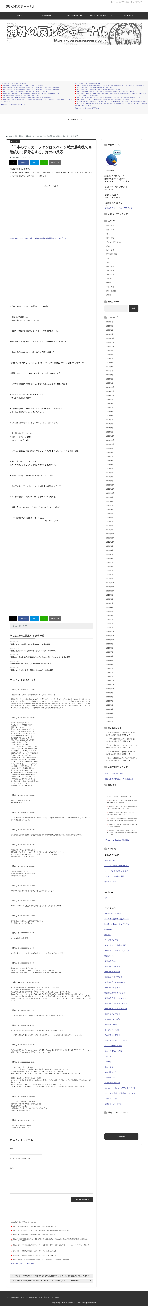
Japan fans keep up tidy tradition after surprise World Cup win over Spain (38, 238)
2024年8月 (110, 403)
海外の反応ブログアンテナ (115, 993)
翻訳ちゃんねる (110, 882)
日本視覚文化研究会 (112, 1035)
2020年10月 (110, 591)
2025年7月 (110, 358)
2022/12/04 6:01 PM (27, 1010)
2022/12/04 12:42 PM (27, 916)
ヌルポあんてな (110, 1072)
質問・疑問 (110, 270)
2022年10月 (110, 493)
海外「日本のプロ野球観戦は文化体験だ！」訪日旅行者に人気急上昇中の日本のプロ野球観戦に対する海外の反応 (110, 85)
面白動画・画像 (111, 254)
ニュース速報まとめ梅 (113, 1046)
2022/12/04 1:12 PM (27, 933)
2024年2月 (110, 428)
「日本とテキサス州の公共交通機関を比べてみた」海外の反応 (31, 670)
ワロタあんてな (110, 1099)
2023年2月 (110, 477)
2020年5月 (110, 611)
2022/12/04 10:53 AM (27, 830)
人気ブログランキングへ (114, 773)
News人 (107, 935)
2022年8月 (110, 501)
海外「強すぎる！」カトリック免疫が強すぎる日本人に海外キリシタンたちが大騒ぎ (28, 97)
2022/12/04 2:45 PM (27, 963)
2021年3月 (110, 570)
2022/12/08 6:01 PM (27, 1120)
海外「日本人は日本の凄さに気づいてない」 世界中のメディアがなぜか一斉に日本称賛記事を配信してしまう (109, 97)
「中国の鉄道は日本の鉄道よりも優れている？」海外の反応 (30, 664)
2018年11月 (110, 685)
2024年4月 (110, 420)
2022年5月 (110, 513)
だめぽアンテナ (110, 1025)
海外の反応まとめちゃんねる (115, 1003)
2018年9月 (110, 693)
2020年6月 (110, 607)
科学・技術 (110, 225)
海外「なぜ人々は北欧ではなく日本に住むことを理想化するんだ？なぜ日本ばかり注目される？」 (42, 1230)
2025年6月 (110, 363)
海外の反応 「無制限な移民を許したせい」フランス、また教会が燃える (24, 85)
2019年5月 (110, 660)
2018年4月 (110, 713)
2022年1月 (110, 530)
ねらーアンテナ (110, 1077)
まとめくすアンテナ (112, 1083)
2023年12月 (110, 436)
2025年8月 (110, 354)
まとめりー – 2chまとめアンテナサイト (120, 1088)
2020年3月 (110, 619)
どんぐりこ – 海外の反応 (114, 876)
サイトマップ (136, 2)
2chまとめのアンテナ (112, 913)
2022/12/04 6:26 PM (27, 1025)
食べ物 (108, 283)
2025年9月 (110, 350)
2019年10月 (110, 640)
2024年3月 (110, 424)
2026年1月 (110, 334)
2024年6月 (110, 411)
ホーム (114, 2)
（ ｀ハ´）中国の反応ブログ (116, 871)
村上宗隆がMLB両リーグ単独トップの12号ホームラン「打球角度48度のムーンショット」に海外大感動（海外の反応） (112, 101)
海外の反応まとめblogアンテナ (116, 982)
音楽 (107, 262)
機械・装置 (110, 266)
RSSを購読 (124, 2)
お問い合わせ (46, 15)
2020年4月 (110, 615)
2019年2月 (110, 672)
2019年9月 (110, 644)
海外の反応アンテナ (112, 972)
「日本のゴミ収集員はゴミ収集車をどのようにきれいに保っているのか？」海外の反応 (40, 657)
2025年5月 (110, 367)
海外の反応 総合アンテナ (114, 977)
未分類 (108, 295)
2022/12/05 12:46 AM (27, 1062)
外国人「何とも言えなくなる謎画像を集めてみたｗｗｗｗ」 (94, 87)
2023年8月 (110, 452)
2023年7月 (110, 456)
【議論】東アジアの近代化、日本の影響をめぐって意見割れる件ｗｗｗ (34, 1234)
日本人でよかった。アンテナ (115, 1040)
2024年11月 (110, 391)
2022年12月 (110, 485)
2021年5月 (110, 562)
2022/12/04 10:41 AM (27, 795)
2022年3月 (110, 522)
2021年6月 (110, 558)
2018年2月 (110, 721)
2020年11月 (110, 587)
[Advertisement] (74, 62)
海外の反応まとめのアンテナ (115, 1009)
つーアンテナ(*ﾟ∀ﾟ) (111, 1030)
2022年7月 (110, 505)
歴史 (107, 234)
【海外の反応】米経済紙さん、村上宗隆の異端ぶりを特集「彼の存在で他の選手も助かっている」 (32, 93)
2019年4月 (110, 664)
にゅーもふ (108, 1062)
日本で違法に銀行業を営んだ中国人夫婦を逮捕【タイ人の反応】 (22, 95)
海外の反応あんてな (112, 966)
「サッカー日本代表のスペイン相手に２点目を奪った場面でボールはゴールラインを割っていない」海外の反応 (52, 1276)
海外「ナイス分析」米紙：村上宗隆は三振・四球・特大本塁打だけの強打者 (25, 91)
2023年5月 (110, 464)
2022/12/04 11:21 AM (27, 866)
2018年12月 (110, 680)
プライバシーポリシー (74, 15)
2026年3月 (110, 326)
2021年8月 (110, 550)
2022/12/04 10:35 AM (27, 717)
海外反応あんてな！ (112, 1014)
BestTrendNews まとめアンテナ (117, 924)
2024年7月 (110, 407)
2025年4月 (110, 371)
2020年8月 (110, 599)
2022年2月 (110, 526)
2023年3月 (110, 473)
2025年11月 (110, 342)
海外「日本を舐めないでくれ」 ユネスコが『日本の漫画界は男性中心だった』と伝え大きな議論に (106, 91)
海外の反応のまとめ (112, 988)
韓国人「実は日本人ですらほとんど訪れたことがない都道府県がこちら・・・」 (100, 89)
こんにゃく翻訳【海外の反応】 (116, 866)
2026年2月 (110, 330)
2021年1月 (110, 579)
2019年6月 (110, 656)
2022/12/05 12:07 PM (27, 1096)
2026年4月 (110, 322)
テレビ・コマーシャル (114, 242)
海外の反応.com (110, 961)
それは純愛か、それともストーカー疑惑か (13, 83)
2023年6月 (110, 460)
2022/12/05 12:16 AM (27, 1045)
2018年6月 (110, 705)
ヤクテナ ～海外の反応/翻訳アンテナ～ (119, 1093)
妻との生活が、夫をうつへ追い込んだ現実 (87, 83)
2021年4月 (110, 566)
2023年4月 (110, 469)
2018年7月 (110, 701)
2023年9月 (110, 448)
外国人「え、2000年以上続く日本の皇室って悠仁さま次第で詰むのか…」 (34, 1226)
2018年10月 (110, 689)
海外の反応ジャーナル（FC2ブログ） (119, 208)
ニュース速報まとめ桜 (113, 1051)
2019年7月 (110, 652)
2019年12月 (110, 632)
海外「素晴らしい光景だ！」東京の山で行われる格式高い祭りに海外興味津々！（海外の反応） (105, 99)
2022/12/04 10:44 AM (27, 812)
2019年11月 (110, 636)
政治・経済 (110, 250)
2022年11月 (110, 489)
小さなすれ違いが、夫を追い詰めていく (119, 796)
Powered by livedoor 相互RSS (13, 104)
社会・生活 (18, 626)
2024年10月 (110, 395)
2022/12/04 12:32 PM (27, 900)
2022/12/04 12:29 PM (27, 885)
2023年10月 (110, 444)
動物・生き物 (111, 291)
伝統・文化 (110, 287)
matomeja (108, 929)
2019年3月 (110, 668)
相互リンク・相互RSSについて (101, 15)
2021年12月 (110, 534)
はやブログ (108, 898)
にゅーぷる (108, 1056)
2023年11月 (110, 440)
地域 (107, 246)
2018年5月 (110, 709)
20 (25, 626)
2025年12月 (110, 338)
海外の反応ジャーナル (20, 6)
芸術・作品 (110, 238)
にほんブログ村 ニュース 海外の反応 (119, 779)
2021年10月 (110, 542)
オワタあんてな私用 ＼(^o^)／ (116, 950)
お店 (107, 258)
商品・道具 (110, 230)
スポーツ (109, 278)
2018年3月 (110, 717)
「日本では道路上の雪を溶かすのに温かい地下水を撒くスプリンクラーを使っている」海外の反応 (45, 1281)
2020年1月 (110, 627)
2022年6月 (110, 509)
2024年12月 (110, 387)
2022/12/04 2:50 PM (32, 982)
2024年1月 (110, 432)
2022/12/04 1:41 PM (27, 948)
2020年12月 (110, 583)
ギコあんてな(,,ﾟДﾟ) (112, 1019)
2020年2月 (110, 623)
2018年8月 (110, 697)
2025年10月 (110, 346)
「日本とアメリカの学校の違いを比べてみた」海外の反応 (30, 644)
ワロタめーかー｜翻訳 (113, 1104)
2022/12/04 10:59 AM (27, 845)
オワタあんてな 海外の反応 (115, 945)
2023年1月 (110, 481)
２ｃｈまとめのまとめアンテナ (116, 919)
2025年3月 (110, 375)
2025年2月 (110, 379)
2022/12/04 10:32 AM (27, 689)
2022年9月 (110, 497)
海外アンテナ (109, 956)
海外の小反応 (109, 860)
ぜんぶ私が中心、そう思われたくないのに (23, 1222)
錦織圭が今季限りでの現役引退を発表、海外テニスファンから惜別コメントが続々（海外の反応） (32, 87)
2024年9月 (110, 399)
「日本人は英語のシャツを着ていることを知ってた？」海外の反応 (33, 651)
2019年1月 (110, 676)
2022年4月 (110, 517)
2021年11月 (110, 538)
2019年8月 (110, 648)
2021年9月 (110, 546)
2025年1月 (110, 383)
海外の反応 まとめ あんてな (115, 998)
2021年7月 (110, 554)
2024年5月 (110, 416)
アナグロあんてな (111, 940)
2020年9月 (110, 595)
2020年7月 (110, 603)
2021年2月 (110, 574)
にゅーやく (108, 1067)
